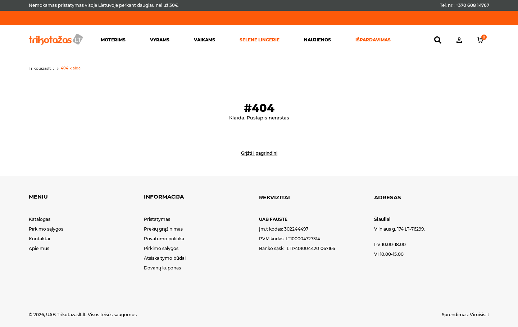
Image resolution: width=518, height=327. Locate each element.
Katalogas (39, 219)
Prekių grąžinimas (163, 229)
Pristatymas (157, 219)
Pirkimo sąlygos (46, 229)
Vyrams (159, 39)
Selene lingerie (260, 39)
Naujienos (317, 39)
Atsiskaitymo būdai (165, 258)
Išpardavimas (373, 39)
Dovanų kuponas (162, 268)
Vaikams (204, 39)
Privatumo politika (164, 238)
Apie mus (39, 248)
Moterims (113, 39)
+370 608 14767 (472, 5)
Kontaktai (39, 238)
